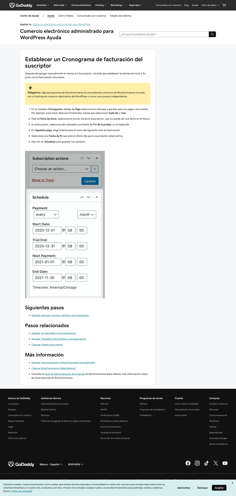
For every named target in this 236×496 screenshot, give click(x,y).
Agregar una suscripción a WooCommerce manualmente (63, 362)
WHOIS (103, 409)
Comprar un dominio (218, 404)
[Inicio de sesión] (210, 5)
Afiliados (143, 404)
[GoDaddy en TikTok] (206, 465)
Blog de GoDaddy (16, 421)
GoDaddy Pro (146, 415)
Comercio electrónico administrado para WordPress (61, 24)
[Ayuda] (195, 5)
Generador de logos (218, 438)
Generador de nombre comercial (115, 438)
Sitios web (213, 409)
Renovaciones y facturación (187, 409)
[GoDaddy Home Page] (21, 464)
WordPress (214, 421)
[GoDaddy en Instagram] (197, 465)
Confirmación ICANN (109, 415)
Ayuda (50, 15)
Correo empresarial (218, 415)
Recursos (45, 415)
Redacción (12, 432)
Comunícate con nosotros (91, 15)
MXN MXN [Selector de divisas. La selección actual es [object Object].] (76, 464)
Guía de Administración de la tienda (65, 374)
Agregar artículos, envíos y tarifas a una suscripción (60, 315)
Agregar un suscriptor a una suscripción (53, 333)
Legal (10, 427)
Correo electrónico (81, 5)
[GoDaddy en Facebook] (188, 465)
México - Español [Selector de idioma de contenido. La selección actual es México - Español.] (51, 464)
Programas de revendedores (152, 409)
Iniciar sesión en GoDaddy (186, 404)
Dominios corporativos (110, 427)
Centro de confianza (17, 438)
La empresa (13, 404)
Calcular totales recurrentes (47, 344)
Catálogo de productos (110, 432)
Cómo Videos (65, 15)
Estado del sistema (120, 15)
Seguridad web (215, 432)
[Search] (212, 34)
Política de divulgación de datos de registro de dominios (66, 421)
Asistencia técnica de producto (55, 404)
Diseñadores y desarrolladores (114, 421)
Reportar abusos (48, 409)
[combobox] (164, 34)
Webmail (104, 404)
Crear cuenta (181, 415)
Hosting (212, 427)
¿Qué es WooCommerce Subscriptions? (53, 368)
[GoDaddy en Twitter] (216, 465)
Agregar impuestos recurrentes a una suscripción (58, 339)
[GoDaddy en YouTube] (225, 465)
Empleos (12, 409)
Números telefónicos (218, 444)
